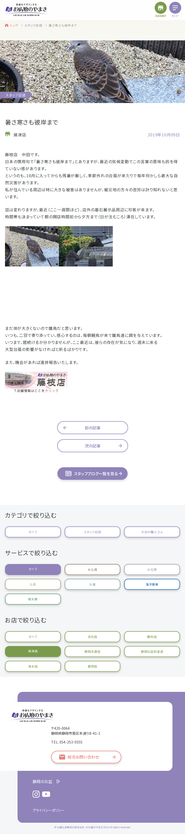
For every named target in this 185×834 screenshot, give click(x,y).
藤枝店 (152, 636)
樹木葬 (33, 599)
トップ (14, 25)
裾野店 (92, 666)
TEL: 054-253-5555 (66, 742)
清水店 (33, 666)
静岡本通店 (92, 651)
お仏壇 (92, 569)
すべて (33, 532)
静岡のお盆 (42, 781)
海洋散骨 (152, 584)
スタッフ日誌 (33, 25)
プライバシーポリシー (49, 810)
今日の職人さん (152, 532)
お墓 (92, 584)
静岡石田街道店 (152, 651)
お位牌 (152, 569)
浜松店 (92, 636)
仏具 (33, 584)
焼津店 (33, 651)
